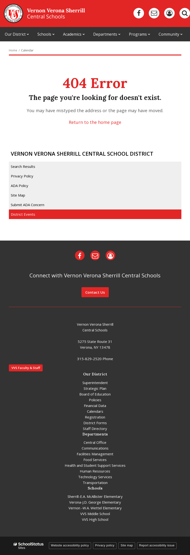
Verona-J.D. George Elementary (95, 502)
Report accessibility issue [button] (157, 545)
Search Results (23, 166)
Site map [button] (127, 545)
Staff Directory (95, 428)
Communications (95, 448)
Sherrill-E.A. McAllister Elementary (95, 496)
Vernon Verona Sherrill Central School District (82, 153)
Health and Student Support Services (95, 465)
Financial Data (95, 405)
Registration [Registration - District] (95, 417)
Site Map (18, 195)
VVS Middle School (95, 513)
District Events (23, 214)
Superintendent (95, 382)
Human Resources (95, 471)
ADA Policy (19, 185)
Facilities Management (95, 453)
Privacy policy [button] (104, 545)
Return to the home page (95, 122)
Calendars (95, 411)
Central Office (95, 442)
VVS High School (95, 519)
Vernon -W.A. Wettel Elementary (95, 508)
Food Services (95, 459)
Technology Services (95, 476)
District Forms (95, 422)
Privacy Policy (22, 176)
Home (13, 50)
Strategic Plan (95, 388)
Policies (95, 399)
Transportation (95, 482)
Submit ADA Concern (27, 204)
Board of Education (95, 394)
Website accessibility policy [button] (70, 545)
